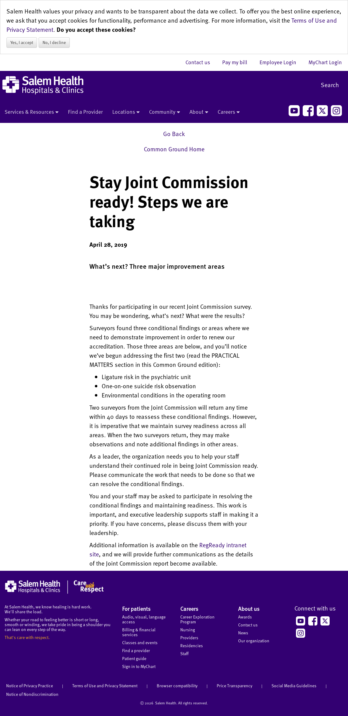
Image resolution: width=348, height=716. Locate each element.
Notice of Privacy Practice (29, 685)
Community (164, 112)
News (243, 632)
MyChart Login (325, 62)
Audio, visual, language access (144, 619)
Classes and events (140, 642)
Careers (229, 112)
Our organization (253, 640)
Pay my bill (237, 62)
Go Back (174, 133)
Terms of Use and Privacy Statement (104, 685)
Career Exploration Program (197, 619)
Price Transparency (234, 685)
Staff (184, 653)
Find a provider (136, 650)
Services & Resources (31, 112)
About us (249, 608)
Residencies (191, 645)
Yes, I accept (21, 42)
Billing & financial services (138, 632)
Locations (126, 112)
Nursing (187, 629)
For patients (136, 608)
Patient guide (134, 658)
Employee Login (281, 62)
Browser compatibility (177, 685)
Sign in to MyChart (138, 666)
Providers (189, 637)
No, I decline (54, 42)
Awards (245, 617)
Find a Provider (85, 112)
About (198, 112)
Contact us (200, 62)
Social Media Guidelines (293, 685)
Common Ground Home (174, 148)
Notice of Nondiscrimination (32, 694)
